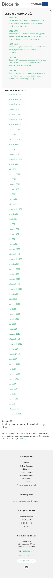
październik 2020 (15, 259)
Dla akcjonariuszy (26, 472)
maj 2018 (12, 369)
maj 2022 (12, 179)
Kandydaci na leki (26, 516)
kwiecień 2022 (14, 184)
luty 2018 (12, 384)
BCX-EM (26, 526)
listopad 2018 (14, 339)
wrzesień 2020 (15, 264)
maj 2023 (12, 149)
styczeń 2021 (14, 244)
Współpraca (26, 478)
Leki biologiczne (26, 466)
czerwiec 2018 (14, 364)
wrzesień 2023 (15, 144)
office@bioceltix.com (26, 561)
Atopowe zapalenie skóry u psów (26, 501)
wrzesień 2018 (15, 349)
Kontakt (26, 482)
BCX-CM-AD (26, 523)
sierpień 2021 (14, 219)
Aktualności (26, 469)
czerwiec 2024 (14, 129)
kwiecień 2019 (14, 314)
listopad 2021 (14, 204)
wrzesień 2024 (15, 124)
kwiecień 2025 (14, 109)
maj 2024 (12, 134)
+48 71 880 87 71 (28, 551)
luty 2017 (12, 404)
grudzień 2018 (14, 334)
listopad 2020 (14, 254)
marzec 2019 (14, 319)
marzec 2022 (14, 189)
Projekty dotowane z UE (26, 485)
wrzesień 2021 (15, 214)
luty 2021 (12, 239)
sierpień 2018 (14, 354)
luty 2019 (12, 324)
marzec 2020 (14, 274)
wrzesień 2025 (15, 99)
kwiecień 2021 (14, 229)
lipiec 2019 (13, 299)
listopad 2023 (14, 139)
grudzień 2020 (14, 249)
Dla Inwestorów (26, 475)
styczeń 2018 (14, 389)
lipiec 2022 (13, 169)
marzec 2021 (14, 234)
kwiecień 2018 (14, 374)
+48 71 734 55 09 (28, 556)
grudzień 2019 (14, 279)
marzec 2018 (14, 379)
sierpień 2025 (14, 104)
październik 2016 (15, 414)
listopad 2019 (14, 284)
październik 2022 (15, 159)
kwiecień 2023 (14, 154)
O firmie (26, 463)
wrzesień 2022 (15, 164)
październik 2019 (15, 289)
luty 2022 (12, 194)
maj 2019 (12, 309)
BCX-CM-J (26, 520)
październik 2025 (15, 94)
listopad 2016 (14, 409)
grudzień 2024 (14, 114)
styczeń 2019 (14, 329)
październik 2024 (15, 119)
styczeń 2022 (14, 199)
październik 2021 (15, 209)
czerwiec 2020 (14, 269)
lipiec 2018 (13, 359)
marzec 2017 (14, 399)
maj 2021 (12, 224)
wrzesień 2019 (15, 294)
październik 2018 (15, 344)
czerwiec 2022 (14, 174)
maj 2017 (12, 394)
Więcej (23, 439)
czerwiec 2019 (14, 304)
